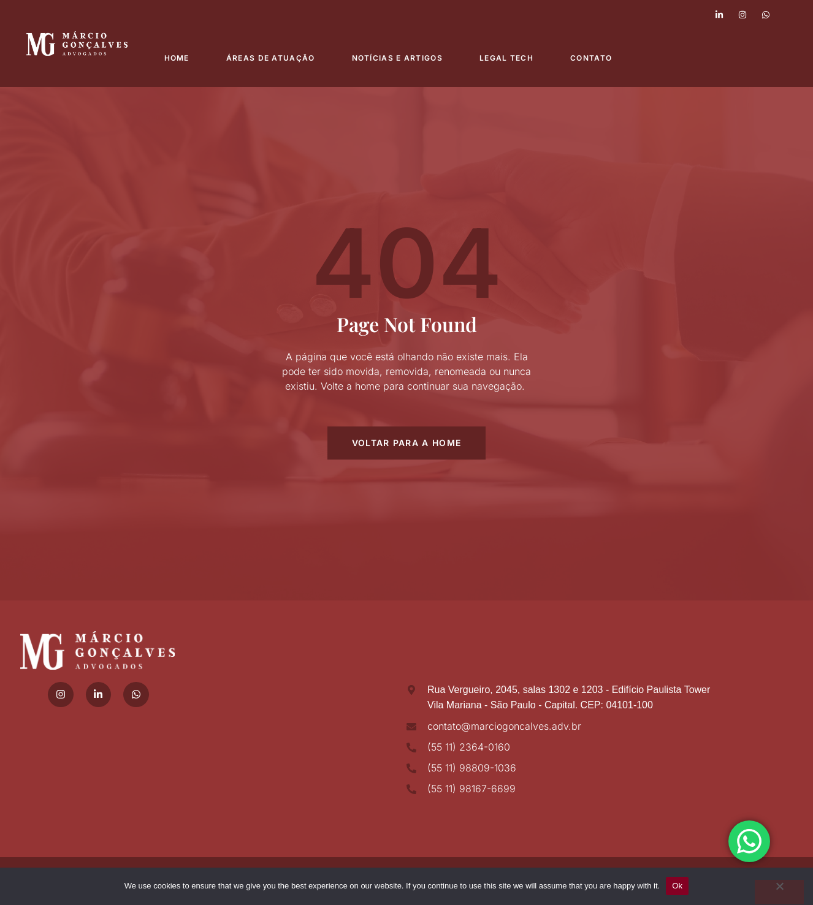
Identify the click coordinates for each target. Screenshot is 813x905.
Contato (591, 57)
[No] (779, 892)
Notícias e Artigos (397, 57)
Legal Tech (506, 57)
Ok (677, 885)
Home (176, 57)
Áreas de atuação (270, 57)
